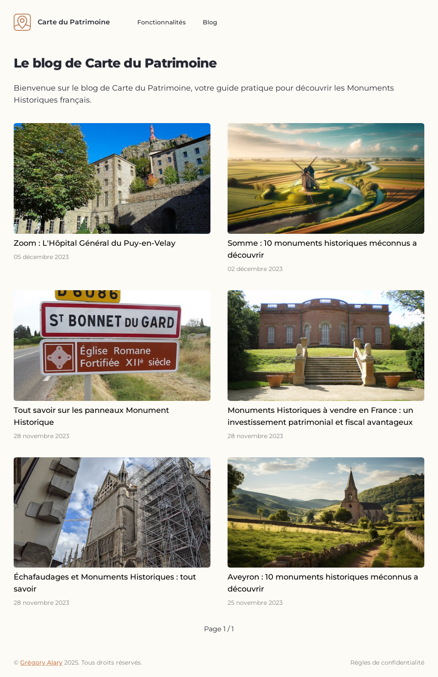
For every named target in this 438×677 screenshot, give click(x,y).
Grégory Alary (41, 662)
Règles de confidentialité (387, 662)
